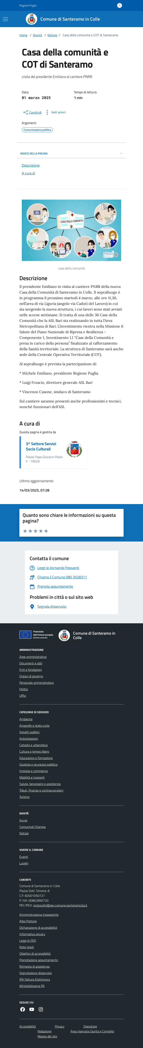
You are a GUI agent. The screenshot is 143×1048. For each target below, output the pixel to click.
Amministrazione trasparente (39, 914)
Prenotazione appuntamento (38, 960)
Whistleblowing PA (32, 985)
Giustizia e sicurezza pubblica (38, 764)
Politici (23, 689)
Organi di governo (31, 676)
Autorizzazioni (28, 738)
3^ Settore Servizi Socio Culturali (41, 446)
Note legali (26, 947)
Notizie (52, 35)
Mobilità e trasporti (32, 777)
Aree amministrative (33, 656)
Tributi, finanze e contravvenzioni (41, 790)
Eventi (23, 856)
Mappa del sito (47, 1036)
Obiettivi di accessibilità (34, 953)
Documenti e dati (30, 663)
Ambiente (26, 719)
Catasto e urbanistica (33, 745)
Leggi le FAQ (27, 940)
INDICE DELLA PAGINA (71, 153)
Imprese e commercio (33, 770)
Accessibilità (27, 1026)
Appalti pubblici (29, 732)
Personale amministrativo (36, 682)
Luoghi (23, 863)
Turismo (24, 796)
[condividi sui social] (32, 112)
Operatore (90, 1026)
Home (23, 35)
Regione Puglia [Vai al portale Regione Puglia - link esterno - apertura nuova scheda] (28, 5)
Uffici (22, 695)
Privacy (59, 1026)
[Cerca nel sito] (119, 19)
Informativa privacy (32, 934)
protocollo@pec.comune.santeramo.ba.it (60, 905)
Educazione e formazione (36, 757)
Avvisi (23, 820)
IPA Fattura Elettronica (34, 979)
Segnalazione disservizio (35, 972)
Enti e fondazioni (30, 669)
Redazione (45, 1031)
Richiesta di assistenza (34, 966)
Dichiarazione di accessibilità (38, 927)
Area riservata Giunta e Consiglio (92, 1031)
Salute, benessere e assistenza (40, 783)
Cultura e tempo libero (34, 751)
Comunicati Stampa (32, 826)
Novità (37, 35)
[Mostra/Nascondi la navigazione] (5, 19)
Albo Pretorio (28, 921)
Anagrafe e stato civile (34, 725)
